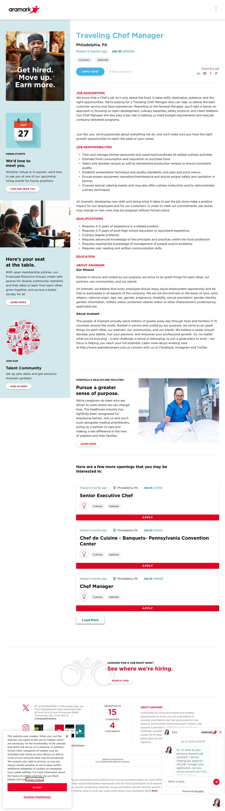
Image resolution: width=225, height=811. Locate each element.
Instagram (182, 347)
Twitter (202, 347)
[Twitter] (216, 73)
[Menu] (215, 9)
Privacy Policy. (34, 779)
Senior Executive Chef (106, 495)
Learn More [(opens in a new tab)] (88, 443)
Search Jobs (120, 680)
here (154, 790)
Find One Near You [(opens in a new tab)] (22, 189)
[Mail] (205, 73)
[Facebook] (210, 73)
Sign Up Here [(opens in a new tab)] (18, 386)
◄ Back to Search (120, 71)
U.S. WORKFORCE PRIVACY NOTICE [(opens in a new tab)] (112, 762)
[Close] (67, 736)
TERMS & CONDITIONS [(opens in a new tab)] (112, 759)
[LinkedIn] (198, 73)
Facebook (166, 347)
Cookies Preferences (37, 796)
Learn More (18, 302)
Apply (147, 517)
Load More (90, 620)
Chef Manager (96, 586)
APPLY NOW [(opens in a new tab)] (90, 71)
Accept (37, 787)
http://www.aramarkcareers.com (103, 347)
